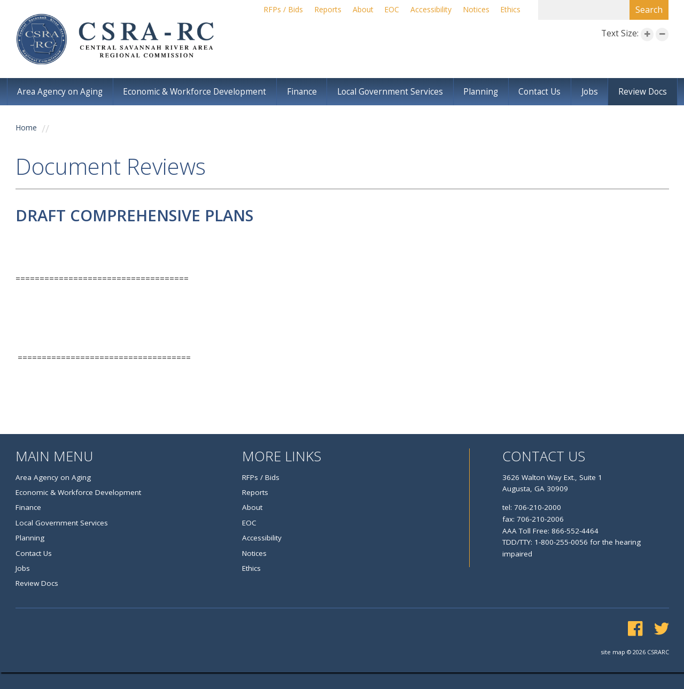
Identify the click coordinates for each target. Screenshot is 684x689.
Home (26, 129)
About (359, 10)
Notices (474, 10)
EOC (389, 10)
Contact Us (541, 92)
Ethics (510, 10)
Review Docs (643, 92)
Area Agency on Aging (61, 92)
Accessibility (429, 10)
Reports (322, 10)
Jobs (591, 92)
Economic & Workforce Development (196, 92)
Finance (304, 92)
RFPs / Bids (277, 10)
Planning (483, 92)
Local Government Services (392, 92)
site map (611, 668)
